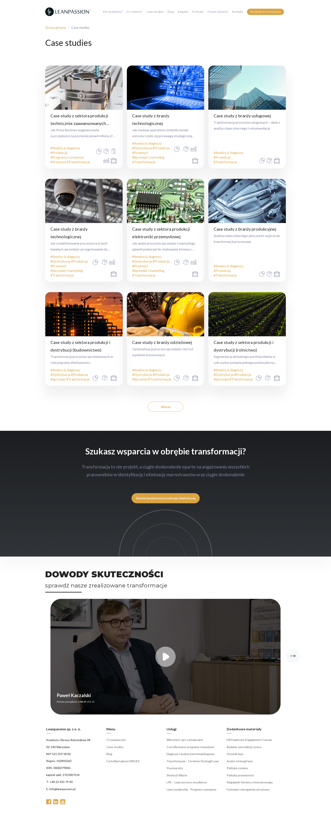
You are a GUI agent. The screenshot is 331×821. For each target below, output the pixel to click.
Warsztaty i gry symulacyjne (185, 742)
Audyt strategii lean (240, 764)
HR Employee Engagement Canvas (249, 742)
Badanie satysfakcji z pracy (244, 750)
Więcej (165, 407)
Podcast (197, 11)
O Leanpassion (116, 742)
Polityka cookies (237, 771)
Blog (170, 11)
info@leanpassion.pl (62, 792)
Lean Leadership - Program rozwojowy (191, 792)
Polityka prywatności (240, 778)
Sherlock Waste (177, 778)
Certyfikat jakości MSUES (123, 764)
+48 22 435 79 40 (61, 785)
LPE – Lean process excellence (187, 785)
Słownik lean (235, 757)
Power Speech (218, 11)
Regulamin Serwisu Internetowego (250, 785)
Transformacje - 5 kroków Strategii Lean (193, 764)
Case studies (155, 11)
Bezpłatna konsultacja (265, 11)
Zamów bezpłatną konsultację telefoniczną (165, 498)
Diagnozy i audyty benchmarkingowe (190, 757)
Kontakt (237, 11)
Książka (183, 11)
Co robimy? (134, 11)
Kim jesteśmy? (113, 11)
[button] (293, 659)
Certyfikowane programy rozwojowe (190, 750)
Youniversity (175, 771)
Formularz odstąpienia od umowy (248, 792)
